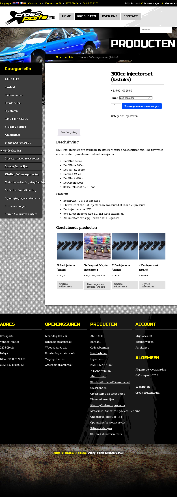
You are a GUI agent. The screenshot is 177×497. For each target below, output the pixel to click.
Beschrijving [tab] (69, 132)
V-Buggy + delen (15, 126)
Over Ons (109, 16)
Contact (131, 16)
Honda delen (13, 103)
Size (115, 98)
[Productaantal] (116, 105)
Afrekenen (170, 3)
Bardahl (10, 87)
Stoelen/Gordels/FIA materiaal (15, 144)
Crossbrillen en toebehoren (22, 158)
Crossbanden (13, 150)
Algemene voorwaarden (150, 369)
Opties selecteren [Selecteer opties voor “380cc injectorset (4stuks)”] (65, 285)
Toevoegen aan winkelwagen (141, 106)
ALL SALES (12, 79)
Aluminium (12, 134)
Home (66, 16)
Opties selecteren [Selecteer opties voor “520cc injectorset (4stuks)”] (120, 285)
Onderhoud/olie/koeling (20, 190)
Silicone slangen (15, 206)
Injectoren (11, 111)
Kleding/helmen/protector (22, 174)
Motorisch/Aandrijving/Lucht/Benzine (23, 182)
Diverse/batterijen (16, 166)
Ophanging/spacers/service (22, 198)
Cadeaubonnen (14, 95)
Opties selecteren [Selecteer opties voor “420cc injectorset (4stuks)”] (148, 285)
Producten (86, 16)
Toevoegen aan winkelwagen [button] (96, 286)
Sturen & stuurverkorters (21, 214)
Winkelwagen (152, 3)
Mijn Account (132, 3)
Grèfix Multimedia (147, 392)
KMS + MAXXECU (16, 119)
